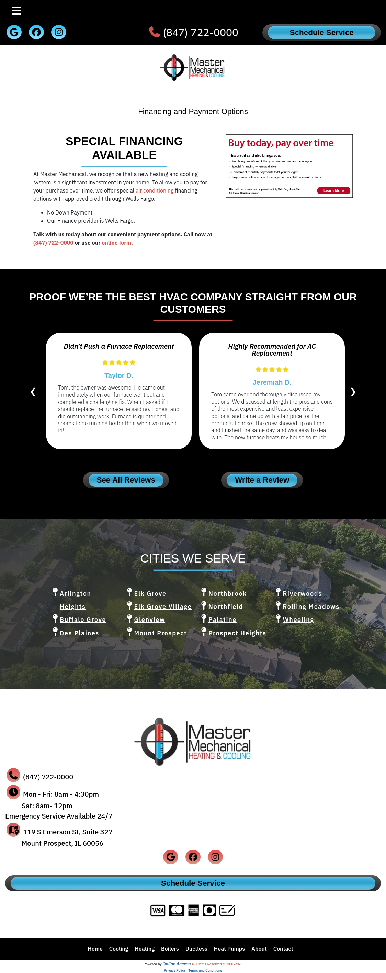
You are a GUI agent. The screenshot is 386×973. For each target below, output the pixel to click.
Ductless (196, 948)
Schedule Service (322, 32)
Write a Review (262, 480)
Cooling (118, 948)
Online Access (176, 964)
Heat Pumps (229, 948)
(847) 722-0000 (200, 33)
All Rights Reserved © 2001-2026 (217, 964)
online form (116, 242)
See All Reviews (126, 480)
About (259, 948)
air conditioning (155, 190)
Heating (145, 948)
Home (95, 948)
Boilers (170, 948)
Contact (283, 948)
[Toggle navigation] (16, 10)
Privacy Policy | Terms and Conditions (193, 970)
